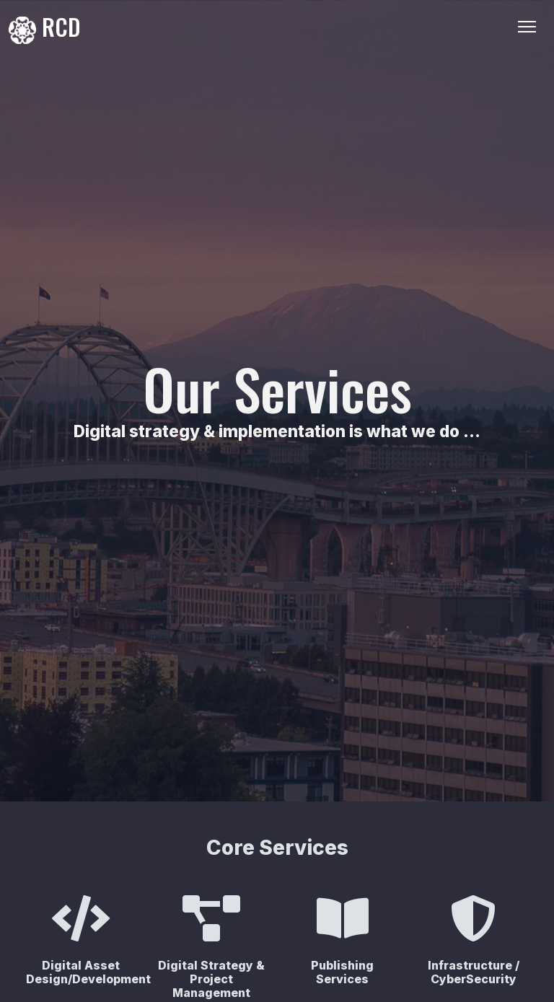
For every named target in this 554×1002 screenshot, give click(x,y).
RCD (45, 26)
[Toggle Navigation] (527, 26)
